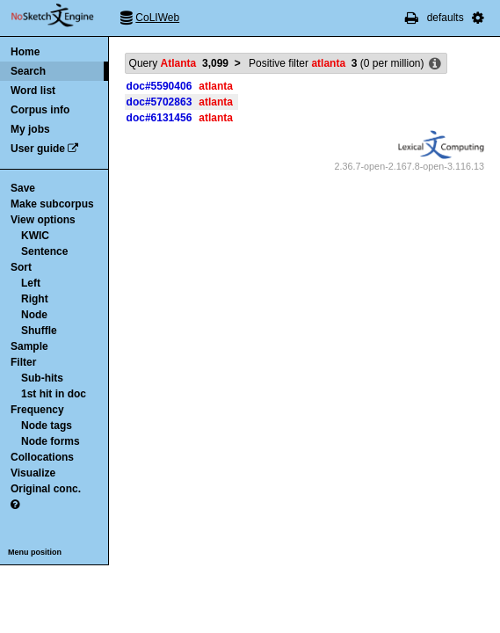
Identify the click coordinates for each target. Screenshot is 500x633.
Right (34, 299)
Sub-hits (42, 378)
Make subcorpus (52, 204)
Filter (23, 362)
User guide (38, 148)
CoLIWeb (157, 17)
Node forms (50, 441)
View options (43, 220)
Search (28, 71)
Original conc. (46, 489)
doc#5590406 (159, 86)
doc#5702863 (159, 102)
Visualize (33, 473)
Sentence (44, 251)
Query (178, 63)
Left (30, 283)
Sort (21, 267)
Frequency (37, 410)
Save (23, 188)
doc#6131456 (159, 118)
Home (25, 52)
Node (34, 315)
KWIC (35, 235)
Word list (33, 90)
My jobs (30, 129)
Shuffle (39, 330)
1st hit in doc (53, 394)
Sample (29, 346)
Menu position (35, 552)
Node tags (46, 425)
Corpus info (40, 110)
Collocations (42, 457)
